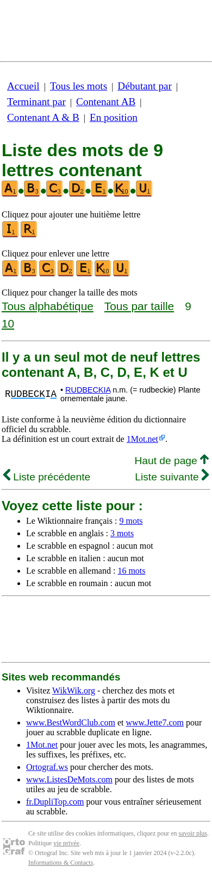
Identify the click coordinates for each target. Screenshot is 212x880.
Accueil (23, 86)
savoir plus (193, 833)
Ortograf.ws (47, 767)
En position (114, 117)
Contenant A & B (43, 117)
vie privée (66, 843)
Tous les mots (78, 86)
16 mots (131, 570)
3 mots (122, 533)
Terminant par (36, 101)
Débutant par (144, 86)
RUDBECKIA (87, 390)
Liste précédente (46, 477)
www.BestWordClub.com (70, 722)
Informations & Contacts (60, 862)
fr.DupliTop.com (55, 801)
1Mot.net (142, 439)
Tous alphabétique (47, 306)
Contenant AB (105, 101)
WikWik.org (73, 690)
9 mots (130, 520)
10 (8, 323)
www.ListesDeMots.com (69, 779)
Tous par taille (139, 306)
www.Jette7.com (155, 722)
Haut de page (171, 460)
